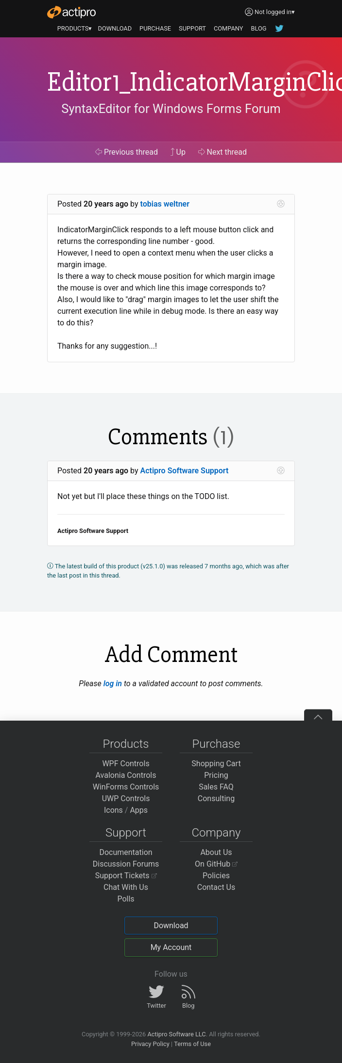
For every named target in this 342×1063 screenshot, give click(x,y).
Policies (216, 875)
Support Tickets (126, 875)
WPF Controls (125, 763)
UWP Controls (126, 798)
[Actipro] (71, 12)
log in (112, 683)
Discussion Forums (126, 864)
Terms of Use (192, 1043)
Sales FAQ (216, 786)
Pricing (216, 775)
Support (125, 832)
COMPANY (228, 28)
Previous (126, 152)
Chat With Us (125, 887)
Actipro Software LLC (176, 1034)
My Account (171, 947)
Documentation (125, 852)
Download (171, 925)
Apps (139, 810)
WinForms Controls (126, 786)
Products (126, 744)
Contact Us (216, 887)
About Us (216, 852)
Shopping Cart (215, 763)
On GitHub (216, 864)
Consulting (216, 798)
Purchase (216, 744)
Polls (125, 898)
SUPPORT (192, 28)
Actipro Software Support (184, 470)
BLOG (258, 28)
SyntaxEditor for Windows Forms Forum (170, 109)
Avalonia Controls (126, 775)
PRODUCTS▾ (74, 28)
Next (222, 152)
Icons (113, 810)
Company (215, 832)
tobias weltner (164, 204)
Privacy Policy (150, 1043)
